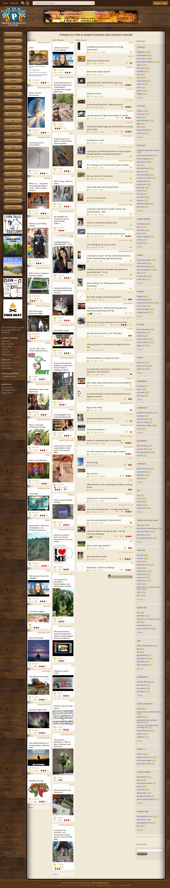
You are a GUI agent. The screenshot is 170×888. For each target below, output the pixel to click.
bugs (138, 117)
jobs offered (141, 685)
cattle (139, 127)
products (140, 717)
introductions (141, 820)
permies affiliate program (146, 799)
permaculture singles (144, 425)
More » (31, 807)
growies (13, 41)
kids (138, 622)
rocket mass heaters (144, 260)
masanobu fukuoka (143, 531)
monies (13, 74)
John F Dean (6, 346)
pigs (138, 124)
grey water (140, 187)
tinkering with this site (144, 816)
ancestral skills (142, 449)
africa (139, 595)
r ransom (4, 349)
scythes (139, 240)
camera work (141, 508)
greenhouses (141, 162)
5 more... (140, 632)
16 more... (140, 137)
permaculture (141, 59)
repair (139, 389)
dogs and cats (142, 130)
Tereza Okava (6, 368)
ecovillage (140, 416)
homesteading (13, 61)
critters (13, 47)
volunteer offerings (143, 682)
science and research (144, 629)
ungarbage (13, 94)
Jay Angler (5, 352)
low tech (140, 243)
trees (138, 78)
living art (140, 505)
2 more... (140, 316)
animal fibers (141, 472)
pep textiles (141, 662)
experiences (13, 154)
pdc (138, 612)
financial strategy (143, 309)
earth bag (140, 207)
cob (138, 165)
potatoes (140, 91)
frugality (140, 296)
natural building (142, 159)
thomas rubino (6, 387)
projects (13, 174)
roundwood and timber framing (148, 150)
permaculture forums (13, 34)
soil (138, 74)
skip (13, 147)
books (139, 709)
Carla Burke (6, 341)
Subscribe (14, 3)
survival (139, 455)
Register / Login (160, 3)
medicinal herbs (142, 339)
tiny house (140, 172)
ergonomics (141, 369)
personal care (141, 366)
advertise (53, 885)
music (139, 498)
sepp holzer (141, 525)
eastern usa (141, 577)
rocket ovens (141, 279)
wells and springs (143, 237)
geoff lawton (141, 535)
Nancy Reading (7, 344)
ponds (139, 233)
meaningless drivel (143, 823)
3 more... (140, 247)
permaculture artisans (13, 127)
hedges (139, 94)
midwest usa (141, 574)
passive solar (141, 184)
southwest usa (142, 571)
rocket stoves (141, 263)
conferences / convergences (146, 619)
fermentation (141, 333)
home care (141, 363)
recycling (140, 386)
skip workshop (142, 665)
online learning (142, 625)
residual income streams (145, 303)
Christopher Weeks (8, 376)
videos (139, 780)
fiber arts (13, 114)
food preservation (143, 329)
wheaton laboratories (144, 757)
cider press (13, 167)
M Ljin (3, 379)
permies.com (13, 187)
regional (13, 134)
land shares (141, 692)
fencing (139, 194)
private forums (13, 201)
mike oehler (141, 790)
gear (138, 227)
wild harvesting (142, 446)
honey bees (141, 114)
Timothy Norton (7, 354)
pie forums (13, 194)
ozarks (139, 584)
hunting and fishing (143, 452)
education (13, 141)
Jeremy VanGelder (8, 390)
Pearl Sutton (6, 365)
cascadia (140, 558)
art (13, 121)
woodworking (141, 181)
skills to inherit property (145, 646)
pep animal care (142, 658)
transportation (142, 276)
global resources (13, 161)
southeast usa (142, 581)
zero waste (140, 392)
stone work (140, 197)
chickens (140, 111)
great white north (143, 565)
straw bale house (143, 168)
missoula (140, 555)
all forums (13, 207)
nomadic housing (143, 204)
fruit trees (140, 68)
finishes (139, 191)
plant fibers (141, 475)
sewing (139, 478)
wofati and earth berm (144, 155)
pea (138, 652)
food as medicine (143, 342)
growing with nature (144, 796)
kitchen (13, 81)
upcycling (140, 396)
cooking (139, 336)
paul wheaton (6, 363)
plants (139, 65)
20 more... (140, 669)
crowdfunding (141, 300)
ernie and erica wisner (144, 783)
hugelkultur (141, 52)
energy (13, 67)
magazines (140, 737)
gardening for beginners (145, 62)
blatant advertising (143, 731)
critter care (140, 133)
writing (139, 502)
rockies (139, 561)
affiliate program (63, 885)
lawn (138, 87)
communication (142, 419)
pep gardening (142, 655)
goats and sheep (142, 120)
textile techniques (143, 469)
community (13, 101)
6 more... (140, 211)
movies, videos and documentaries (149, 712)
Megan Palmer (7, 393)
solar (138, 273)
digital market (13, 181)
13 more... (140, 599)
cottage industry (142, 312)
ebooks (139, 786)
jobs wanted (141, 688)
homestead (141, 224)
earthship (140, 200)
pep (138, 649)
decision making (142, 422)
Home (5, 3)
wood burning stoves (144, 270)
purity (13, 87)
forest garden (141, 55)
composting (141, 81)
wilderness (13, 107)
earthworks (141, 230)
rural (138, 429)
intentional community (144, 413)
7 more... (140, 349)
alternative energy (143, 266)
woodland (140, 71)
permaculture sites (143, 764)
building (13, 54)
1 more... (140, 373)
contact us (43, 885)
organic (139, 84)
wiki (138, 826)
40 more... (140, 98)
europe (139, 568)
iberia (139, 592)
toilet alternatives (143, 175)
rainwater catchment (144, 178)
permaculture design (144, 760)
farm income (141, 306)
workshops (140, 616)
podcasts (140, 734)
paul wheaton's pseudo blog (146, 528)
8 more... (140, 803)
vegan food (141, 345)
